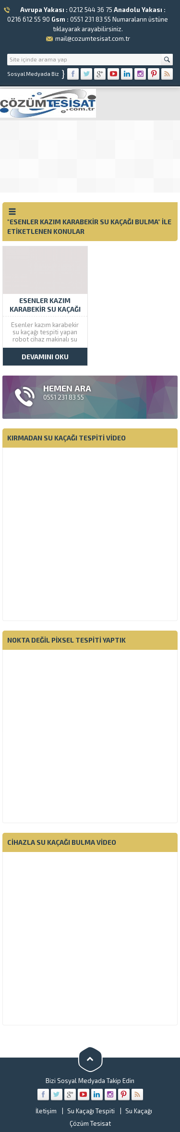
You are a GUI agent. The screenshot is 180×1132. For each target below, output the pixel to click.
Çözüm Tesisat (90, 1123)
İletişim (46, 1111)
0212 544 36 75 (90, 9)
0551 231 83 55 (90, 19)
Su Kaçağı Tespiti (91, 1111)
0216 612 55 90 (28, 19)
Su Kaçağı (138, 1111)
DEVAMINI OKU (45, 357)
